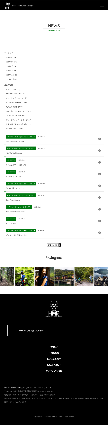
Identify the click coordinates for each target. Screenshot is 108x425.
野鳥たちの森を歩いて (14, 107)
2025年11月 (10, 79)
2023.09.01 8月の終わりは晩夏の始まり (25, 232)
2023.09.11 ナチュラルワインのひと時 (16, 162)
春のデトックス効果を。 (15, 128)
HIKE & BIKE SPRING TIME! (16, 102)
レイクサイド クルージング (16, 98)
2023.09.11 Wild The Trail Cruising (25, 150)
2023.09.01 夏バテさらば (15, 220)
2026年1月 (9, 70)
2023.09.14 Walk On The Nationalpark (25, 138)
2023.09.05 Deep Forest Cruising (25, 197)
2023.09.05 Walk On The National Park (23, 209)
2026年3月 (9, 62)
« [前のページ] (53, 245)
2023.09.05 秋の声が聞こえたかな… (25, 185)
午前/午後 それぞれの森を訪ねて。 (19, 124)
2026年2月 (9, 66)
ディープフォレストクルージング (18, 120)
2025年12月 (10, 75)
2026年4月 (9, 57)
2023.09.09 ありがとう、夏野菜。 (15, 173)
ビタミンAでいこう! (13, 89)
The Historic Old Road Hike (15, 115)
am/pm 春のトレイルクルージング (18, 111)
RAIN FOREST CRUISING (15, 94)
